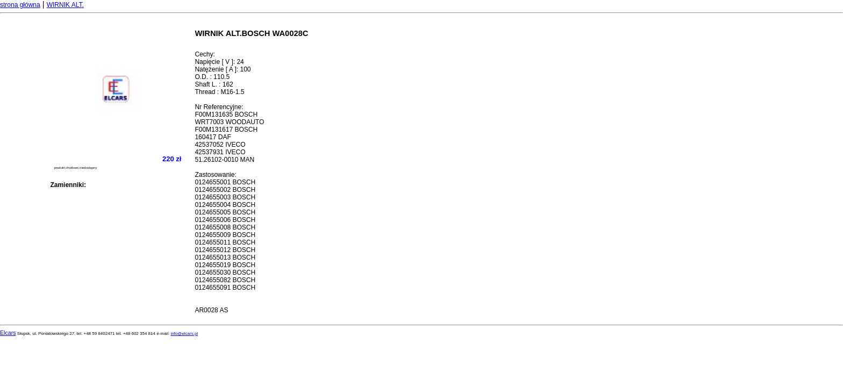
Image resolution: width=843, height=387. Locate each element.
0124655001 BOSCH (225, 182)
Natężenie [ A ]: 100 (223, 69)
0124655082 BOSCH (225, 280)
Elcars (8, 332)
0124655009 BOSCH (225, 235)
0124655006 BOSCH (225, 220)
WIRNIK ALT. (65, 5)
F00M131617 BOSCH (226, 129)
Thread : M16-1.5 (219, 92)
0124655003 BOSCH (225, 197)
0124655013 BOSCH (225, 257)
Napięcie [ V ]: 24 (219, 62)
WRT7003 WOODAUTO (229, 122)
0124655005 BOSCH (225, 212)
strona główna (20, 5)
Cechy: (205, 54)
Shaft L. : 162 (214, 84)
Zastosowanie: (215, 174)
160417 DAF (213, 137)
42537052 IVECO (220, 144)
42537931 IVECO (220, 152)
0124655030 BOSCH (225, 272)
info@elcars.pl (184, 333)
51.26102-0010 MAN (224, 159)
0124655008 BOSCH (225, 227)
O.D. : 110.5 (212, 77)
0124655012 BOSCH (225, 250)
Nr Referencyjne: (219, 107)
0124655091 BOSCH (225, 287)
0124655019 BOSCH (225, 265)
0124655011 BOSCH (225, 242)
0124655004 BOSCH (225, 205)
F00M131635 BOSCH (226, 114)
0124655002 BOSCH (225, 190)
